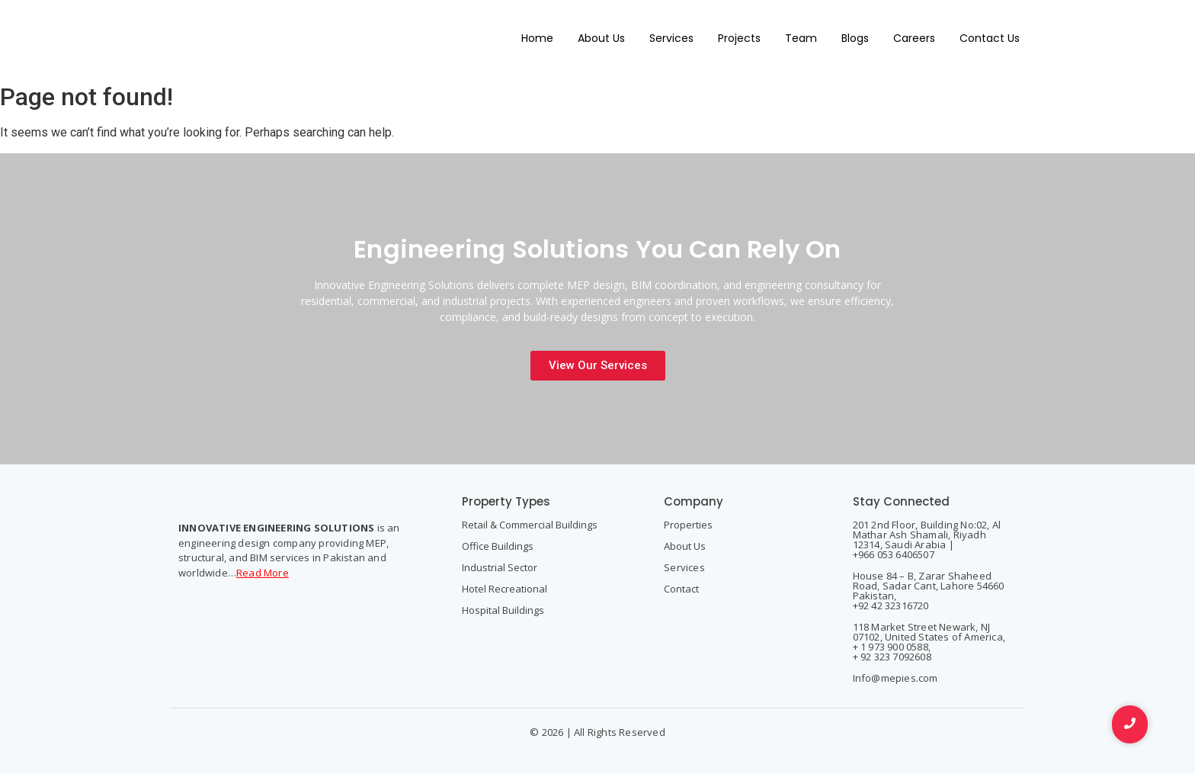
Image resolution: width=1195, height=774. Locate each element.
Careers (914, 38)
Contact (681, 589)
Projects (739, 38)
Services (671, 38)
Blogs (855, 38)
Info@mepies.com (895, 678)
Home (537, 38)
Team (801, 38)
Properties (688, 525)
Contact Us (990, 38)
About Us (601, 38)
